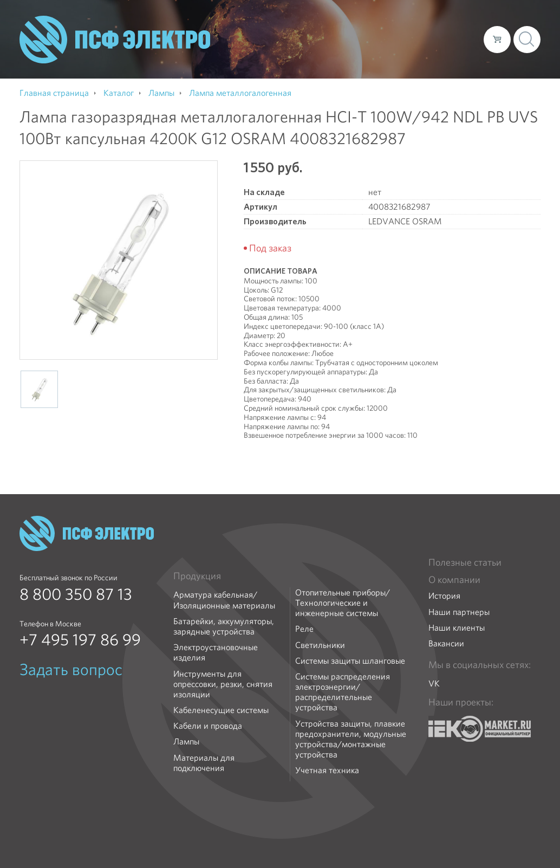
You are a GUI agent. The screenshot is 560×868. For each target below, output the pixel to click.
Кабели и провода (207, 726)
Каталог (320, 39)
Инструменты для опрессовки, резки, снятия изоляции (222, 684)
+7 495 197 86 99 (80, 640)
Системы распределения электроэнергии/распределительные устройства (342, 692)
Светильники (320, 645)
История (444, 596)
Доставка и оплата (386, 39)
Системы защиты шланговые (350, 661)
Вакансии (446, 643)
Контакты (455, 39)
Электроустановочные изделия (215, 652)
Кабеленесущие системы (221, 710)
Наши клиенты (456, 628)
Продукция (197, 576)
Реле (304, 629)
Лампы (186, 741)
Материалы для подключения (204, 763)
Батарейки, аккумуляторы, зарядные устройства (223, 626)
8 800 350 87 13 (75, 594)
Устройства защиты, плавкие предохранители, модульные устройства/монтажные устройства (350, 739)
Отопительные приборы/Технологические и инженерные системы (342, 603)
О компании (268, 39)
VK (434, 683)
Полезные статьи (465, 562)
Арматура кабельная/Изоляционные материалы (224, 600)
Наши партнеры (459, 612)
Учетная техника (327, 770)
